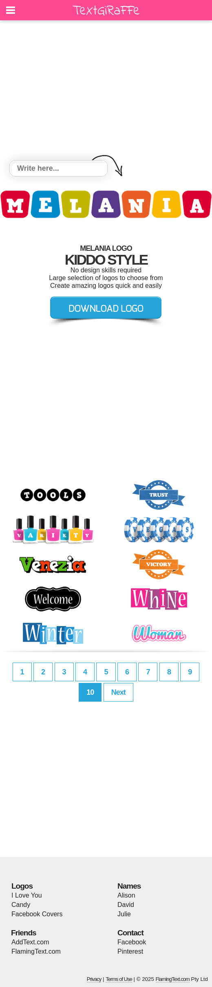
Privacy (94, 979)
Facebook (131, 942)
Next (118, 692)
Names (129, 886)
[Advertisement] (106, 91)
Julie (124, 914)
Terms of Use (119, 979)
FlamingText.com (36, 951)
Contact (130, 932)
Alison (126, 895)
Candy (20, 904)
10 (90, 692)
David (125, 904)
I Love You (26, 895)
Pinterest (130, 951)
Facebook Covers (36, 914)
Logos (22, 886)
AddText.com (30, 942)
